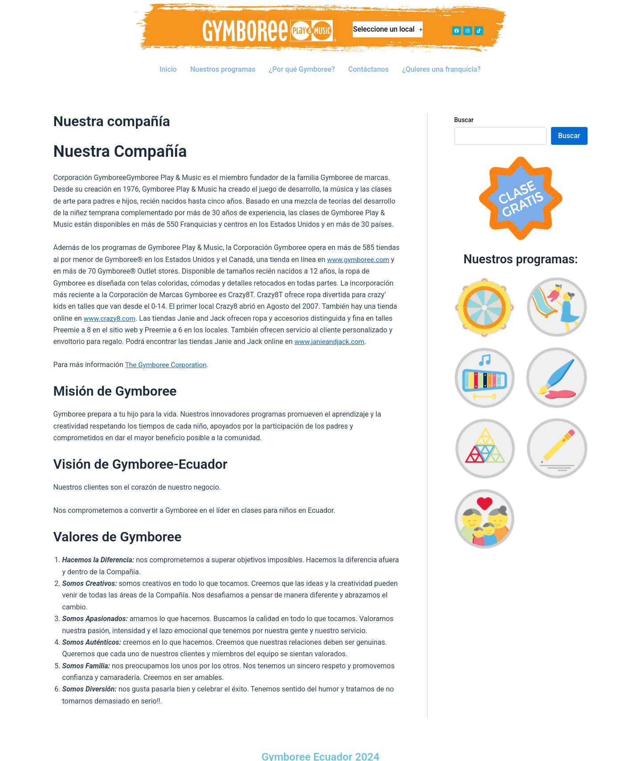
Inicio (168, 62)
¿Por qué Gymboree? (302, 62)
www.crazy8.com (111, 305)
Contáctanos (369, 62)
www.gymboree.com (359, 246)
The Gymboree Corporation (167, 351)
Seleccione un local (388, 31)
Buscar (464, 106)
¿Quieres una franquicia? (442, 62)
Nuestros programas (223, 62)
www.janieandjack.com (330, 328)
